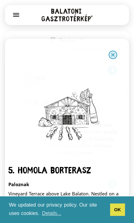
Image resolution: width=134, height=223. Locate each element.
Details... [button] (51, 213)
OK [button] (117, 209)
